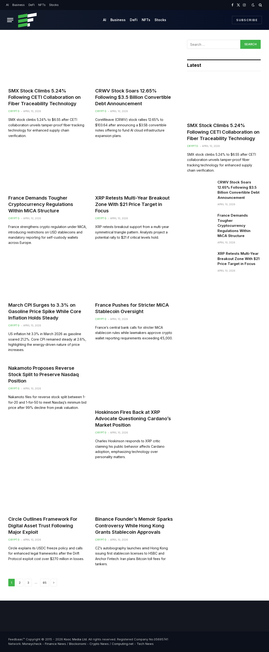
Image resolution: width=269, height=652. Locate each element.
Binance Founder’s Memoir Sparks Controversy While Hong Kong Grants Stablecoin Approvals (134, 525)
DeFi (31, 5)
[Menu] (10, 20)
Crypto (13, 111)
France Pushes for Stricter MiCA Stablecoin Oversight (132, 308)
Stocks (54, 5)
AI (7, 5)
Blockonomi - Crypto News (89, 644)
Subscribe (247, 20)
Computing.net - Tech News (133, 644)
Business (18, 5)
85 (45, 582)
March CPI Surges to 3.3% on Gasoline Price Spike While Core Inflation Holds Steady (44, 311)
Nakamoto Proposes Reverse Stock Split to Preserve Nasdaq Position (43, 374)
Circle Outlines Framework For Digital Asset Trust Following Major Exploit (42, 525)
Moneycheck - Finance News (44, 644)
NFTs (41, 5)
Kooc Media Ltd (75, 639)
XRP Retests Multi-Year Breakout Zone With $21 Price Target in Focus (132, 204)
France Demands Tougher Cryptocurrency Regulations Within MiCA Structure (40, 204)
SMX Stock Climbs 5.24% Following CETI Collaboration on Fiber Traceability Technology (44, 97)
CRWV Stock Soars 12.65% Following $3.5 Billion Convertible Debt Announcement (133, 97)
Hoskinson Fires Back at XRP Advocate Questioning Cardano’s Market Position (133, 418)
